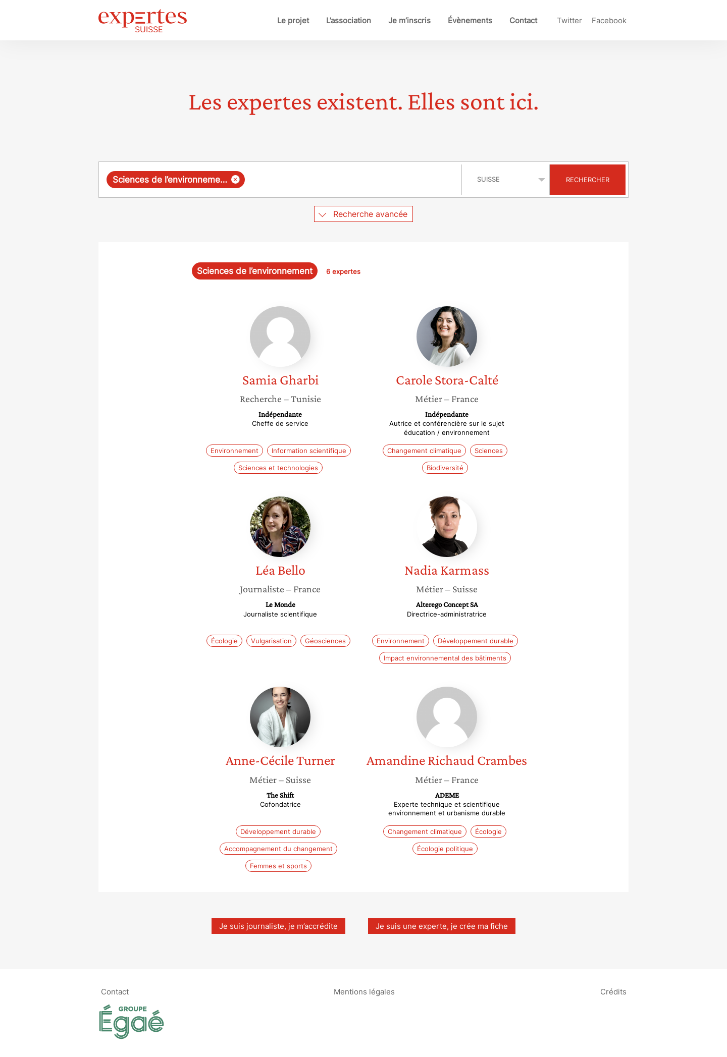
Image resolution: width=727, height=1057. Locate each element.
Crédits (613, 991)
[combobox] (281, 179)
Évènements (470, 20)
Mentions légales (364, 991)
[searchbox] (350, 179)
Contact (523, 20)
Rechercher (587, 180)
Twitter (569, 20)
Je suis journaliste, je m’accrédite (278, 926)
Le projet (293, 20)
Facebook (609, 20)
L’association (348, 20)
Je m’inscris (409, 20)
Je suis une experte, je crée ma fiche (442, 926)
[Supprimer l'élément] (235, 179)
